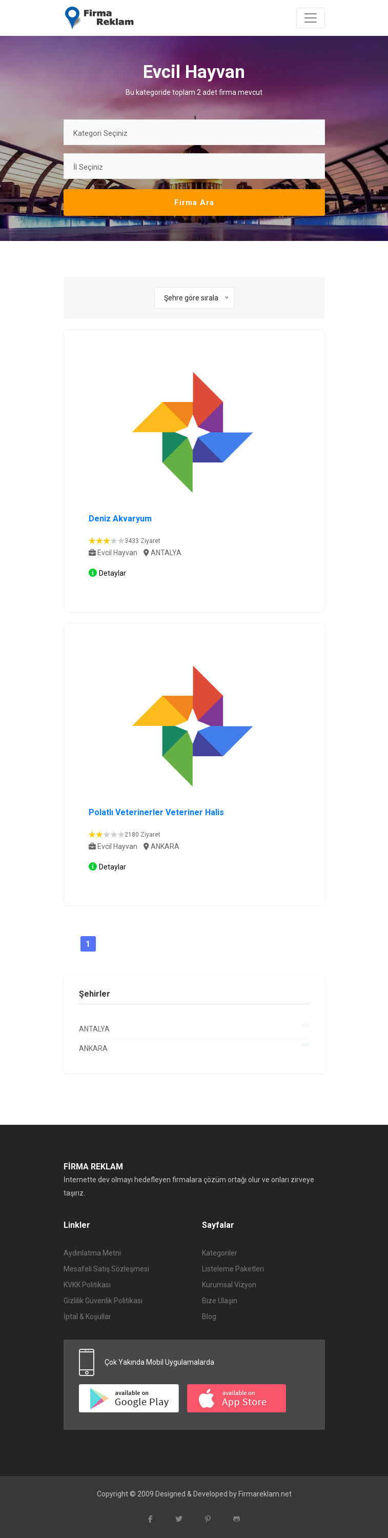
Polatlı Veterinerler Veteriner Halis (156, 812)
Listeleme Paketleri (233, 1269)
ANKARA (194, 1048)
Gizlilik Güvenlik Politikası (103, 1301)
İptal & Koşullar (87, 1316)
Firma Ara (194, 202)
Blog (209, 1316)
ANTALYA (194, 1028)
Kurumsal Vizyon (229, 1285)
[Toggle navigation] (310, 18)
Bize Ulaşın (219, 1301)
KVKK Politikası (87, 1285)
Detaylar (112, 573)
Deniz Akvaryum (120, 518)
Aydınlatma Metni (92, 1253)
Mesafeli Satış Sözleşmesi (106, 1269)
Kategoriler (219, 1253)
